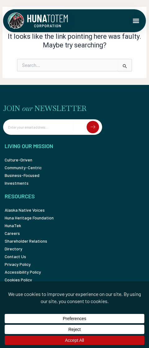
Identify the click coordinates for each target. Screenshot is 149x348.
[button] (136, 21)
